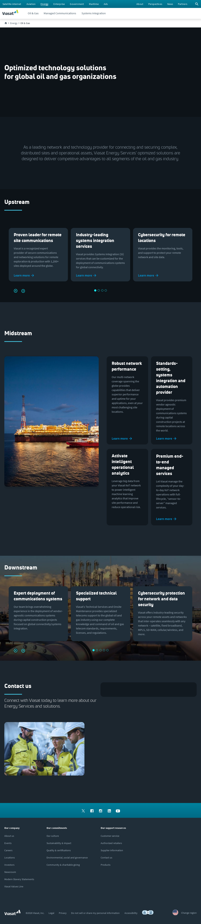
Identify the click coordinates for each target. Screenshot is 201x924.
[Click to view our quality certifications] (59, 850)
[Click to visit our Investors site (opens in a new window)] (9, 864)
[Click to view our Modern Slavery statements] (19, 879)
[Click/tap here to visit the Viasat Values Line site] (13, 886)
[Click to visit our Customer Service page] (110, 835)
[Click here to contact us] (106, 857)
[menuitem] (11, 4)
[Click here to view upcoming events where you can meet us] (8, 843)
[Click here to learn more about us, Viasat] (9, 835)
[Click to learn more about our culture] (53, 835)
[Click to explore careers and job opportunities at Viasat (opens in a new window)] (8, 850)
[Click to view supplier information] (112, 850)
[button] (15, 291)
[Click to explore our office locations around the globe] (9, 857)
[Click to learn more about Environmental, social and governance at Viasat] (67, 857)
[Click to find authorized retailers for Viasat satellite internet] (111, 843)
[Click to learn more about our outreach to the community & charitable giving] (63, 864)
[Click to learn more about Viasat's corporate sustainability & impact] (59, 843)
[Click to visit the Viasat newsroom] (10, 872)
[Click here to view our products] (105, 864)
